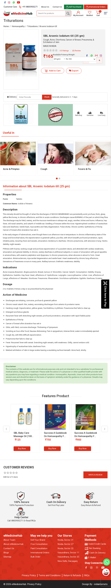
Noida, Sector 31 (65, 540)
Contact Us (57, 6)
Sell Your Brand (37, 540)
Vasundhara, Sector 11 (68, 552)
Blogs (6, 552)
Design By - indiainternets (95, 584)
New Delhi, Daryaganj (67, 561)
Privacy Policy (29, 575)
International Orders (39, 552)
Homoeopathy (18, 26)
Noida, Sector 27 (65, 544)
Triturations (32, 26)
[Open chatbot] (106, 572)
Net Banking (92, 548)
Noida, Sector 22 (65, 548)
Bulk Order (35, 556)
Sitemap (7, 556)
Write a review (95, 474)
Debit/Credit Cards (95, 544)
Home (6, 26)
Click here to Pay (105, 294)
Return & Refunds (72, 575)
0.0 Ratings (64, 50)
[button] (57, 178)
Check (46, 97)
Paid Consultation (38, 548)
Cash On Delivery (95, 553)
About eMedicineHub (13, 544)
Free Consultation (39, 544)
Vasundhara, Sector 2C (68, 556)
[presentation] (6, 429)
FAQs (86, 575)
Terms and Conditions (50, 575)
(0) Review (76, 50)
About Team (9, 540)
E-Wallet (90, 557)
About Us (45, 6)
